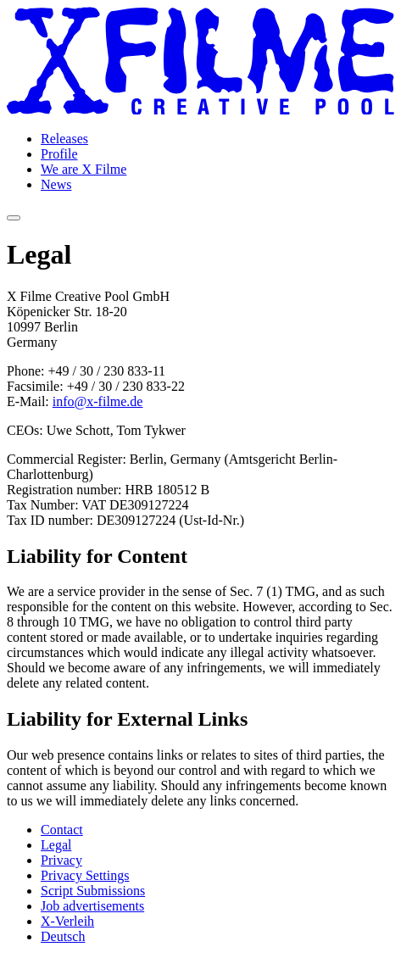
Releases (64, 138)
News (56, 184)
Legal (56, 845)
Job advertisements (92, 906)
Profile (59, 154)
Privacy (61, 860)
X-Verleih (67, 921)
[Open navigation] (13, 217)
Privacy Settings (85, 875)
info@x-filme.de (98, 401)
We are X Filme (83, 169)
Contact (62, 829)
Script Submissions (93, 890)
